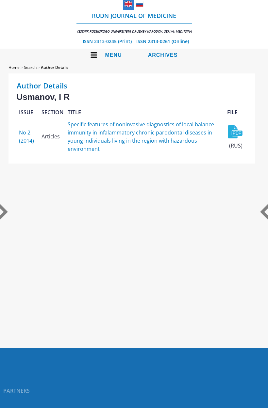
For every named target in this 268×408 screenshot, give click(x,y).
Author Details (54, 67)
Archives (163, 55)
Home (14, 67)
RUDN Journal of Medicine (134, 23)
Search (30, 67)
